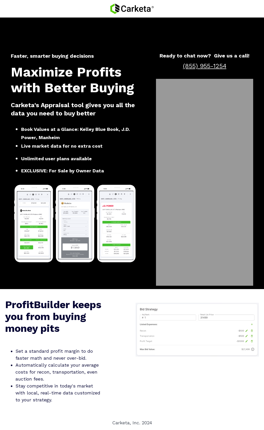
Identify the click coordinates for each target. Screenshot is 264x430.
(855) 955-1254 (204, 66)
